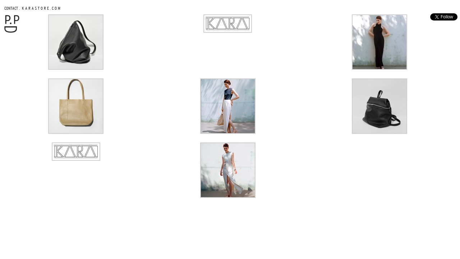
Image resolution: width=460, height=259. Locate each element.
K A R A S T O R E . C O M (40, 8)
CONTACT (11, 8)
